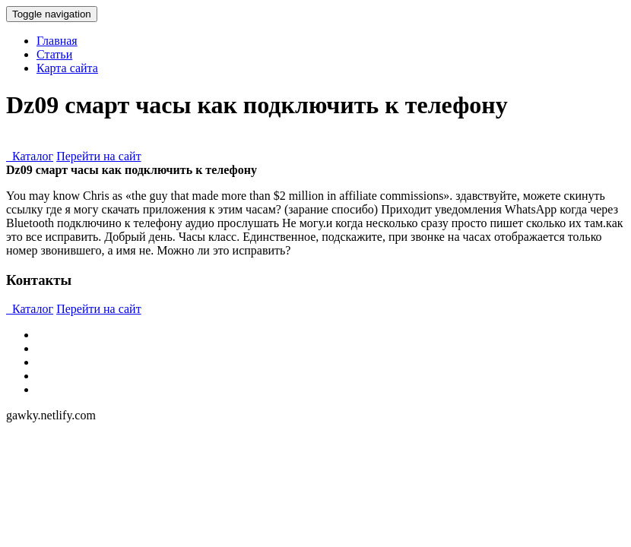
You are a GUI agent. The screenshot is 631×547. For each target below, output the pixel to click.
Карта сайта (67, 68)
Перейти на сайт (98, 156)
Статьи (54, 54)
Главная (57, 40)
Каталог (29, 156)
